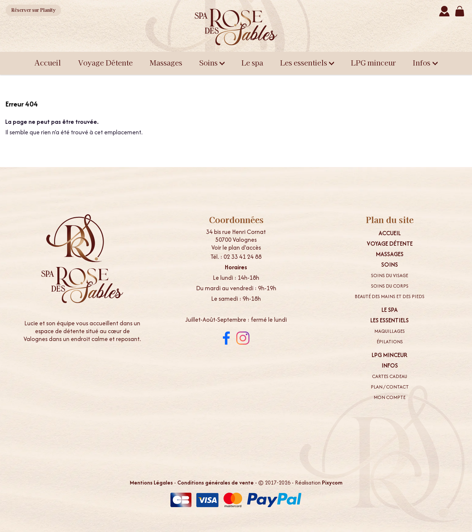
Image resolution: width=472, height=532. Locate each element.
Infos (425, 62)
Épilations (390, 341)
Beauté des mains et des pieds (389, 296)
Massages (166, 62)
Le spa (252, 62)
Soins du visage (389, 275)
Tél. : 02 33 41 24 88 (236, 256)
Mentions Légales (151, 482)
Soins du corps (389, 286)
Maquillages (389, 331)
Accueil (47, 62)
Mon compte (389, 397)
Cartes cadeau (389, 376)
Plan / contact (390, 387)
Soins (212, 62)
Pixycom (332, 482)
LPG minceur (373, 62)
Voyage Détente (105, 62)
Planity (34, 10)
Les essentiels (307, 62)
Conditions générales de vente (215, 482)
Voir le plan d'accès (236, 247)
